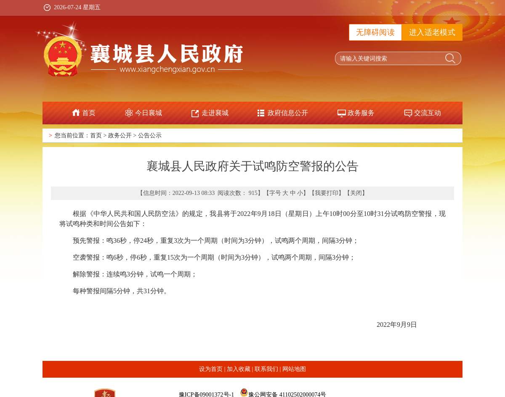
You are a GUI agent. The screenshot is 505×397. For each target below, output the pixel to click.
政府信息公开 (288, 112)
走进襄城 (215, 112)
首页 (89, 112)
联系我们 (266, 369)
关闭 (356, 193)
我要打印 (326, 193)
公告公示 (150, 135)
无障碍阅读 (375, 32)
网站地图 (294, 369)
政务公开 (120, 135)
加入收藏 (238, 369)
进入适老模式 (432, 32)
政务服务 (361, 112)
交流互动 (427, 112)
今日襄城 (148, 112)
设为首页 (211, 369)
